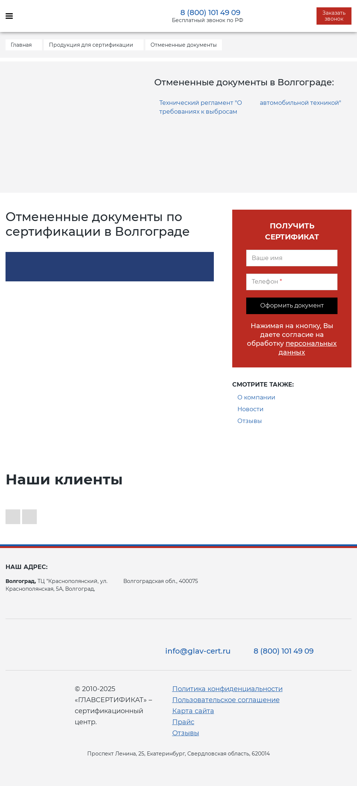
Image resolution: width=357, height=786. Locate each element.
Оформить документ (292, 305)
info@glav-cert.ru (198, 651)
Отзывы (249, 420)
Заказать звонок (334, 16)
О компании (256, 397)
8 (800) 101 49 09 (210, 12)
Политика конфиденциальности (227, 689)
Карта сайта (193, 711)
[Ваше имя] (291, 258)
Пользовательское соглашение (226, 700)
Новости (250, 409)
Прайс (183, 722)
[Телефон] (291, 282)
